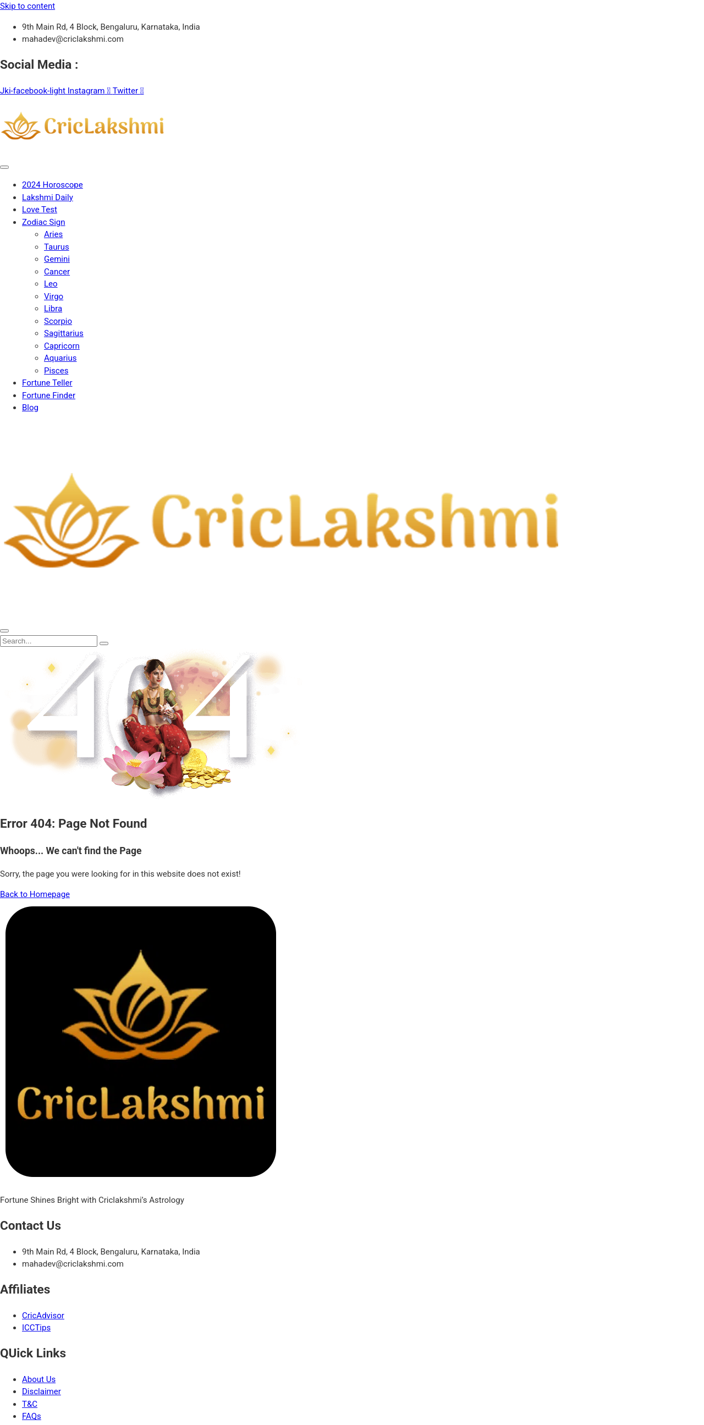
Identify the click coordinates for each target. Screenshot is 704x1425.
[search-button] (104, 643)
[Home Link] (281, 616)
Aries (53, 234)
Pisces (56, 371)
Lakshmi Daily (47, 197)
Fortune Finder (48, 395)
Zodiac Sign (43, 222)
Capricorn (62, 346)
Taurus (56, 247)
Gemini (57, 259)
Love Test (39, 209)
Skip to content (27, 6)
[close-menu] (4, 630)
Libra (53, 308)
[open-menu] (4, 167)
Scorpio (58, 321)
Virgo (53, 296)
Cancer (57, 272)
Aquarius (60, 358)
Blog (30, 407)
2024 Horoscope (52, 185)
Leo (51, 284)
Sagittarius (64, 333)
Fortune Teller (47, 383)
